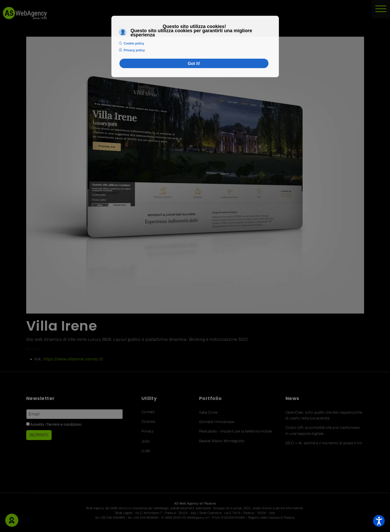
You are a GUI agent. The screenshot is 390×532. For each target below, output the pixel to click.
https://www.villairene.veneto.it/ (73, 359)
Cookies (148, 422)
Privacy (147, 431)
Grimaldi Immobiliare (216, 422)
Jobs (145, 441)
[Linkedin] (56, 462)
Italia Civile (208, 412)
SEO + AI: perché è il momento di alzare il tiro (323, 443)
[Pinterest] (71, 462)
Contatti (148, 412)
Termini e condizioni (64, 424)
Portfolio (33, 349)
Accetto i (54, 424)
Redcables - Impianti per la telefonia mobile (235, 431)
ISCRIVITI (39, 435)
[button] (11, 520)
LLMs (146, 451)
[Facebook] (42, 462)
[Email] (74, 414)
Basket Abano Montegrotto (222, 441)
